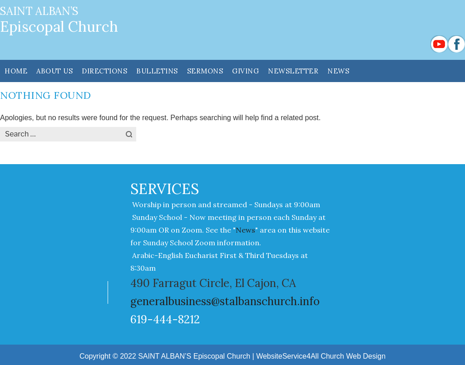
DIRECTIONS (104, 71)
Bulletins (157, 71)
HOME (16, 71)
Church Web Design (353, 356)
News (338, 71)
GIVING (245, 71)
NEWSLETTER (293, 71)
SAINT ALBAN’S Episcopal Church (194, 356)
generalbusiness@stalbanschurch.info (225, 301)
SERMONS (205, 71)
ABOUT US (54, 71)
